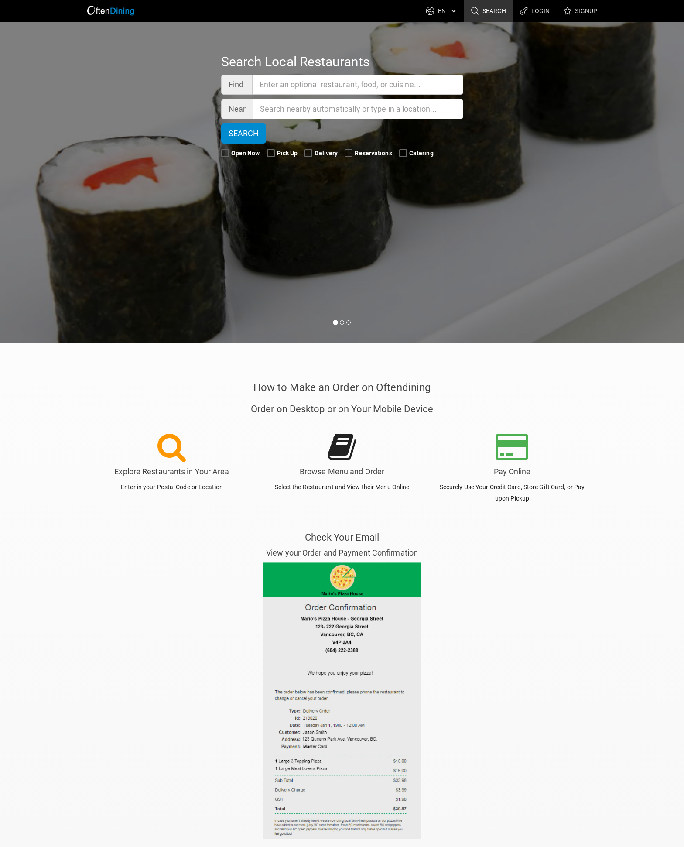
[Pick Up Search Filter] (271, 153)
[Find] (358, 85)
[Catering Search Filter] (403, 153)
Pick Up (283, 153)
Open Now (241, 153)
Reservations (369, 153)
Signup (580, 11)
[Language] (446, 11)
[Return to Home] (111, 11)
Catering (417, 153)
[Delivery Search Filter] (308, 153)
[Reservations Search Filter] (348, 153)
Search (488, 11)
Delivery (321, 153)
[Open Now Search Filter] (225, 153)
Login (534, 11)
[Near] (358, 109)
